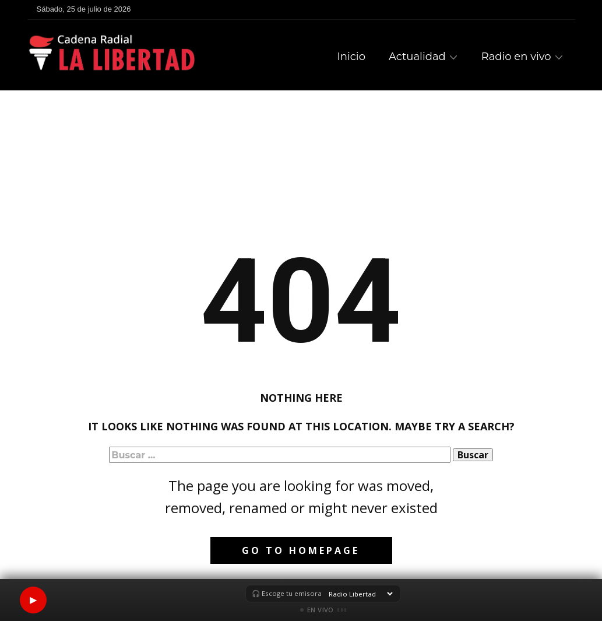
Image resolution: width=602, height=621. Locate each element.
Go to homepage (301, 550)
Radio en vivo (516, 56)
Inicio (351, 56)
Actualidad (417, 56)
